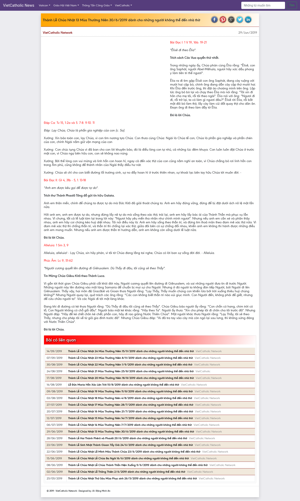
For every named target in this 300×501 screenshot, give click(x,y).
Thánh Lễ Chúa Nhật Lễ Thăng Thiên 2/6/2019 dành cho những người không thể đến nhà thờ (126, 471)
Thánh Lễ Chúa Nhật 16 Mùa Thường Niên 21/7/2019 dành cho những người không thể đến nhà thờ (130, 411)
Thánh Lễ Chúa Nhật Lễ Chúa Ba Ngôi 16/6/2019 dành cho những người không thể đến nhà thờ (128, 458)
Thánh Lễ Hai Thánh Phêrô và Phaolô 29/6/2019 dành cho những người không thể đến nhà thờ (127, 438)
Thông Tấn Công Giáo (96, 5)
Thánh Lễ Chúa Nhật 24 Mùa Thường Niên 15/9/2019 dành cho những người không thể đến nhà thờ (131, 351)
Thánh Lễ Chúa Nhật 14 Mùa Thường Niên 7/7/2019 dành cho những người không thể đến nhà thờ (130, 425)
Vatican (43, 5)
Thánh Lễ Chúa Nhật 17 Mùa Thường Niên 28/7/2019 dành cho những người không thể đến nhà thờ (130, 404)
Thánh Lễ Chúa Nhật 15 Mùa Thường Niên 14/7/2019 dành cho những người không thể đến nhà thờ (130, 418)
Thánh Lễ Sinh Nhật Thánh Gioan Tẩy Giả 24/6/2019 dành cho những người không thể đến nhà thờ (130, 445)
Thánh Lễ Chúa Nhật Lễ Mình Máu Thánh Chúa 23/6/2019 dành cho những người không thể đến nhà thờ (134, 451)
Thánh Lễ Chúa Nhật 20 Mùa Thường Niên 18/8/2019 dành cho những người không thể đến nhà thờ (131, 378)
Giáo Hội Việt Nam (65, 5)
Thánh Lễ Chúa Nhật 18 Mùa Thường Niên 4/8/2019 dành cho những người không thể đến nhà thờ (130, 398)
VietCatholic (122, 5)
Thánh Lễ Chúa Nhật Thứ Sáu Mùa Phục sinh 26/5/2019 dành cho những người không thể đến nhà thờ (132, 478)
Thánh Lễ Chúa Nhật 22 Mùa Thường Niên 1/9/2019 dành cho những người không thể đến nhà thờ (130, 364)
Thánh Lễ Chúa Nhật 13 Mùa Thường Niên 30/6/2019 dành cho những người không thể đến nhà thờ (131, 431)
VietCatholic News (18, 5)
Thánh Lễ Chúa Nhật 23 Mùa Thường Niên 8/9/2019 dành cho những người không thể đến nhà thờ (130, 358)
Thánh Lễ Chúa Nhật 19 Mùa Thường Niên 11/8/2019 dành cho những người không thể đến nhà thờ (130, 391)
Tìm (291, 5)
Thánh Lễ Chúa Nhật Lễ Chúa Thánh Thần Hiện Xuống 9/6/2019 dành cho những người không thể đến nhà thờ (138, 465)
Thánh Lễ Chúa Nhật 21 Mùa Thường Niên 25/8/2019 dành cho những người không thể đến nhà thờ (131, 371)
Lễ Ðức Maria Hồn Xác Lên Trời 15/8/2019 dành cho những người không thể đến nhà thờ (123, 384)
